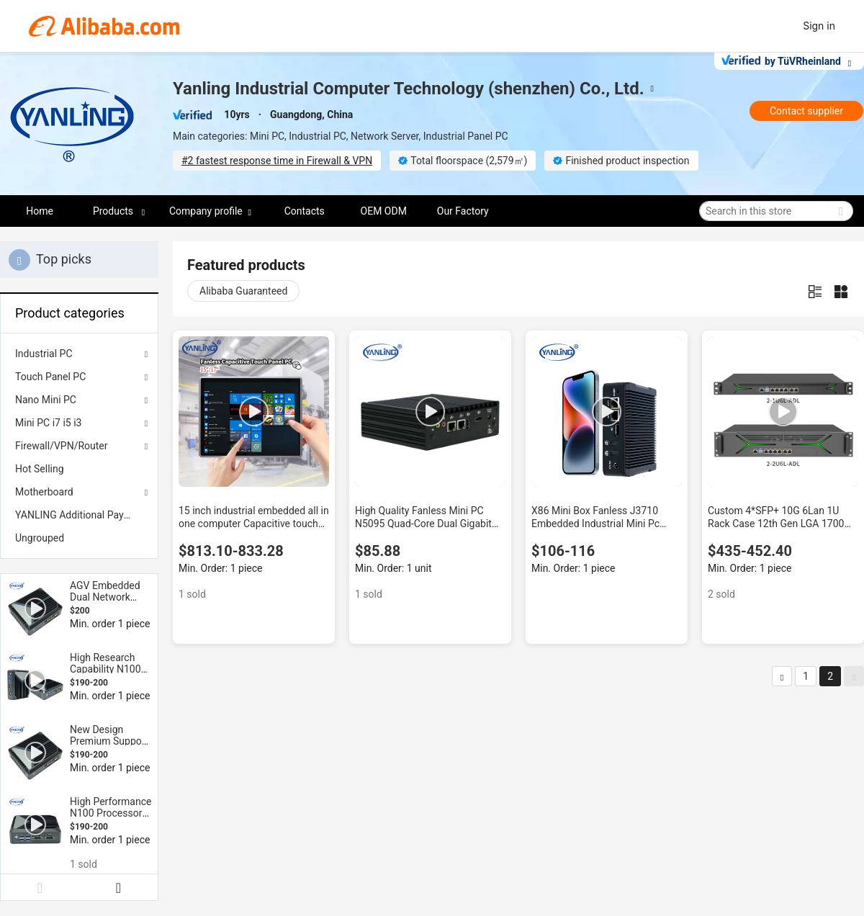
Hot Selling (39, 469)
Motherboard (44, 492)
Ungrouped (39, 538)
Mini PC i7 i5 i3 (48, 422)
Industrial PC (44, 353)
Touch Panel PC (50, 376)
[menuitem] (79, 468)
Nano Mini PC (45, 399)
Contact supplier (806, 111)
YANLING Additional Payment (79, 515)
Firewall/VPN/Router (61, 446)
